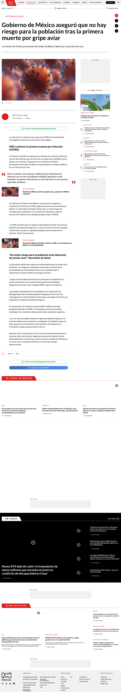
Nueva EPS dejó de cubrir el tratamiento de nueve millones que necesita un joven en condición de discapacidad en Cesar (30, 503)
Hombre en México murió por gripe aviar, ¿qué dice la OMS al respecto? (46, 193)
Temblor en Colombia (87, 113)
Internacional (31, 2)
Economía (66, 2)
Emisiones (7, 8)
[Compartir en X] (116, 26)
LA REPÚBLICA (83, 610)
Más (113, 452)
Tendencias (75, 2)
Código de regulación (29, 616)
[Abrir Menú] (3, 2)
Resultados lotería (51, 568)
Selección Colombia (90, 151)
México (10, 354)
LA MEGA (63, 623)
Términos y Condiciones (87, 631)
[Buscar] (118, 3)
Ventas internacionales (47, 616)
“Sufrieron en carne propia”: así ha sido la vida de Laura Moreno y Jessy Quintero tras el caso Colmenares (103, 462)
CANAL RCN (110, 2)
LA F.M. (62, 617)
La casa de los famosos (100, 573)
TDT (71, 610)
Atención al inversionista (27, 623)
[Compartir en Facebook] (116, 20)
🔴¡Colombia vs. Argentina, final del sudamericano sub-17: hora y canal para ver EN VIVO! (97, 155)
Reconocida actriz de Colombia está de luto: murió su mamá (95, 167)
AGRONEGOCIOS (83, 614)
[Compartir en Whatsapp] (116, 31)
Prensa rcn (26, 620)
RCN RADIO (64, 614)
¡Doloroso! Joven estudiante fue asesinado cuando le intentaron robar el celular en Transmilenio (97, 129)
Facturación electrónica (48, 610)
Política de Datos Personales (56, 631)
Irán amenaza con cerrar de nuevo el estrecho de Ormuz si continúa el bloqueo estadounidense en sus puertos (19, 411)
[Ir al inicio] (11, 3)
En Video (11, 452)
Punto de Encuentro (95, 2)
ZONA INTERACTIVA (106, 612)
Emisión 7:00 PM (112, 8)
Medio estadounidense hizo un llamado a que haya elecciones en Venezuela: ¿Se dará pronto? (60, 410)
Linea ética (43, 618)
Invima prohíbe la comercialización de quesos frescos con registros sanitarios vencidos (106, 549)
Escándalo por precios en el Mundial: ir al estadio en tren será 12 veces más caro (106, 563)
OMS (17, 354)
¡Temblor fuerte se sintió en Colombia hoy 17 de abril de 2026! (94, 116)
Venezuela (45, 405)
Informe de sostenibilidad (44, 613)
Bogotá (86, 125)
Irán (3, 405)
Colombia (21, 2)
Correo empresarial (29, 618)
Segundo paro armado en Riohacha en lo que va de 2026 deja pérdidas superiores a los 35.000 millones (104, 476)
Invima (95, 544)
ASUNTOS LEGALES (84, 612)
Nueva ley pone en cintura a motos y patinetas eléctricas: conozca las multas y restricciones (96, 142)
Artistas (87, 164)
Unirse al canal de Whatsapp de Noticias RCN (39, 129)
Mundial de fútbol (99, 559)
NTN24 (62, 610)
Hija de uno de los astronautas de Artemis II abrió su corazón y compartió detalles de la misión (99, 411)
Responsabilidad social (30, 610)
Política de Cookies (73, 631)
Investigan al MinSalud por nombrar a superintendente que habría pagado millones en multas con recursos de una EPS (104, 490)
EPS (3, 568)
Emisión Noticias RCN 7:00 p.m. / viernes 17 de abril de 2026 (104, 504)
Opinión (84, 2)
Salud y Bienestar (55, 2)
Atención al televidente (30, 612)
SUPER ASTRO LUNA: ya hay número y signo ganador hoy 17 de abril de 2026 (62, 572)
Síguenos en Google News (38, 368)
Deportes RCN (42, 2)
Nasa (84, 405)
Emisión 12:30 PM (60, 8)
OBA (41, 620)
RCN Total (64, 612)
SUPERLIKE (103, 614)
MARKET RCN (104, 617)
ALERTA (63, 619)
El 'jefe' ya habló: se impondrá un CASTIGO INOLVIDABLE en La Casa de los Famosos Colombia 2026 (105, 577)
